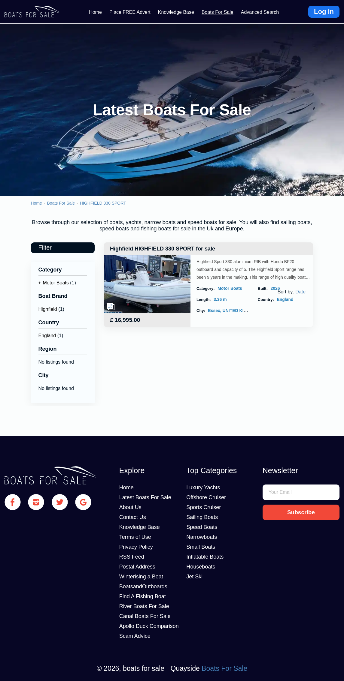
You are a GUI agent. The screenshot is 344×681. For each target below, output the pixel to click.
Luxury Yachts (203, 487)
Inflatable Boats (205, 557)
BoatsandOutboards (143, 587)
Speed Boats (201, 527)
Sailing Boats (202, 517)
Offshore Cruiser (206, 497)
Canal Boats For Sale (145, 616)
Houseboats (200, 567)
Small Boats (200, 547)
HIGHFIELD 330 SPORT (103, 203)
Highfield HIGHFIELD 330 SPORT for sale (162, 249)
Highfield (47, 309)
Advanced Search (260, 12)
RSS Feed (131, 557)
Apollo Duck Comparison (149, 626)
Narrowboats (201, 537)
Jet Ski (194, 577)
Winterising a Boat (141, 577)
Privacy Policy (136, 547)
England (47, 335)
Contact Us (132, 517)
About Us (130, 507)
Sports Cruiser (203, 507)
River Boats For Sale (144, 606)
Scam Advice (135, 636)
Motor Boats (56, 282)
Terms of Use (135, 537)
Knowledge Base (176, 12)
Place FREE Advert (130, 12)
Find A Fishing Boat (142, 596)
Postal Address (137, 567)
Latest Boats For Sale (145, 497)
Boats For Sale (217, 12)
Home (95, 12)
